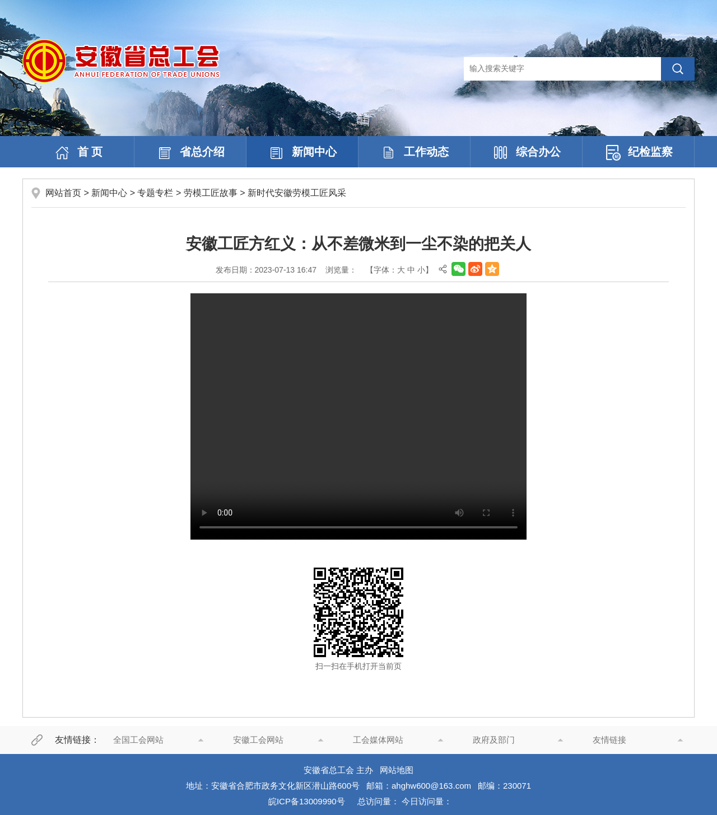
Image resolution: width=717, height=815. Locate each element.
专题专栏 (155, 193)
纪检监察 (638, 152)
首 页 (78, 152)
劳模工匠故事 (211, 193)
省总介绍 (190, 152)
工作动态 (414, 152)
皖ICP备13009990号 (306, 801)
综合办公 (526, 152)
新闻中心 (302, 152)
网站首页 (63, 193)
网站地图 (396, 770)
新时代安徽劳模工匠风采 (297, 193)
